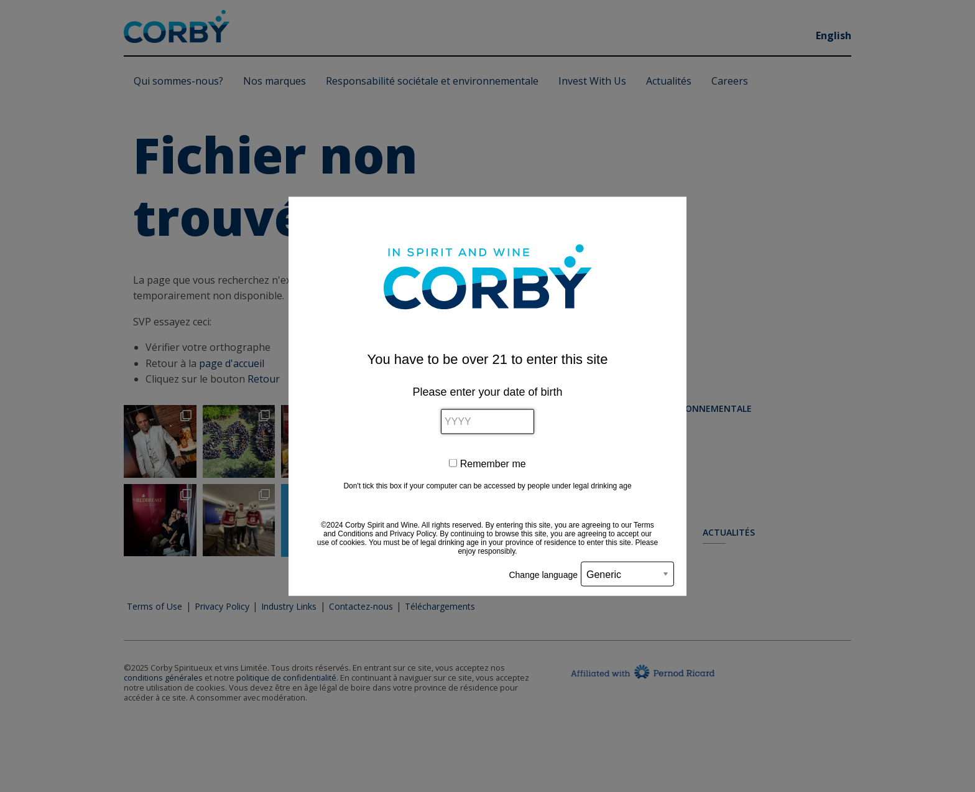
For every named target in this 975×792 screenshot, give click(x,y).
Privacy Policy (413, 533)
